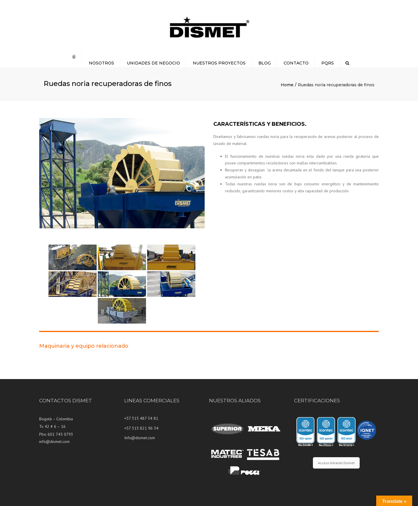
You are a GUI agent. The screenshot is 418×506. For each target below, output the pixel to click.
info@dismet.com (54, 441)
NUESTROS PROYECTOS (219, 63)
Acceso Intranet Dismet (336, 463)
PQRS (327, 63)
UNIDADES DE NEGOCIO (153, 63)
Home (287, 84)
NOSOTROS (101, 63)
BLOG (264, 63)
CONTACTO (296, 63)
